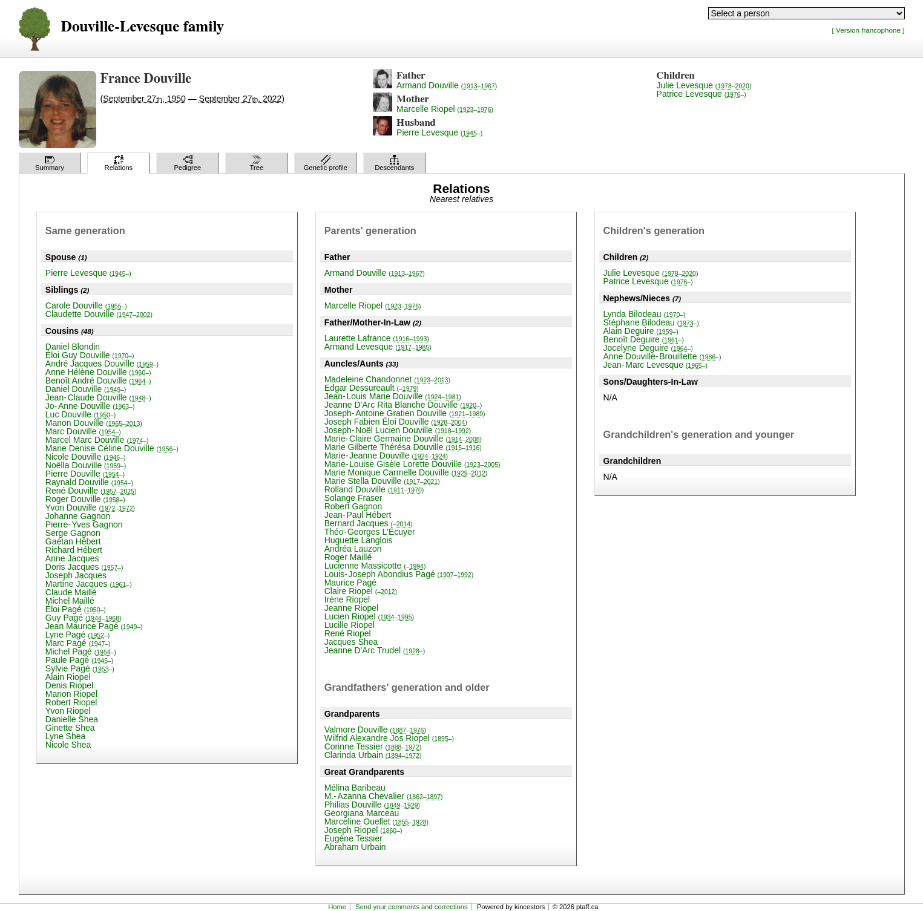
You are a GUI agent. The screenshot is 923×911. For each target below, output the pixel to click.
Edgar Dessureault (371, 388)
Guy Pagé (83, 617)
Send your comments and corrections (411, 906)
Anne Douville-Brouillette (662, 356)
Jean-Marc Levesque (655, 365)
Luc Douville (80, 414)
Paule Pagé (79, 660)
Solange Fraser (353, 498)
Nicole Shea (68, 744)
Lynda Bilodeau (644, 314)
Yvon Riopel (68, 711)
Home (337, 906)
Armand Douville (446, 85)
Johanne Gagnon (77, 516)
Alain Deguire (640, 331)
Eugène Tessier (353, 838)
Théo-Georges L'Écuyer (369, 532)
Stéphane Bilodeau (651, 322)
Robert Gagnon (353, 506)
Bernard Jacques (368, 523)
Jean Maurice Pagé (94, 626)
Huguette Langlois (358, 540)
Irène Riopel (347, 599)
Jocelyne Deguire (648, 348)
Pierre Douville (85, 473)
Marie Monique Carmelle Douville (406, 472)
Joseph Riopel (363, 830)
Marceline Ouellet (376, 821)
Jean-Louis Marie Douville (392, 396)
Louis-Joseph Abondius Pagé (399, 574)
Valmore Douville (375, 729)
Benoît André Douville (98, 380)
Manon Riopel (71, 694)
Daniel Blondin (72, 346)
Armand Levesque (378, 346)
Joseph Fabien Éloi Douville (395, 421)
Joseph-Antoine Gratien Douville (404, 413)
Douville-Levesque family (142, 26)
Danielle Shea (71, 719)
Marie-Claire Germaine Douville (403, 438)
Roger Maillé (348, 557)
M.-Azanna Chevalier (383, 796)
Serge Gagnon (72, 533)
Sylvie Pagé (79, 668)
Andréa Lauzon (353, 548)
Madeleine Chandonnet (387, 379)
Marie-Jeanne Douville (386, 455)
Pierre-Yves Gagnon (84, 524)
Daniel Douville (85, 389)
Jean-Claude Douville (98, 397)
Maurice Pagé (350, 582)
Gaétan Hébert (73, 541)
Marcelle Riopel (444, 109)
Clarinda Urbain (373, 755)
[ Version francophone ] (868, 30)
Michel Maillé (69, 601)
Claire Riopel (360, 591)
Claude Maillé (71, 592)
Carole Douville (86, 305)
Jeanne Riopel (351, 608)
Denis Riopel (69, 685)
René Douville (91, 490)
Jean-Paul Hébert (358, 515)
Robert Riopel (71, 702)
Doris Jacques (84, 567)
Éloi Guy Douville (89, 355)
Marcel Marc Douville (97, 440)
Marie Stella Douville (382, 481)
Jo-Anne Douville (90, 406)
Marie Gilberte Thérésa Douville (403, 447)
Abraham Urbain (355, 847)
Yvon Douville (90, 507)
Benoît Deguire (644, 339)
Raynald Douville (89, 482)
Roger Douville (85, 499)
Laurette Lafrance (376, 338)
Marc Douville (83, 431)
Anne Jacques (72, 558)
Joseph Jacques (76, 575)
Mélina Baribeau (355, 787)
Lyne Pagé (77, 634)
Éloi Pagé (75, 609)
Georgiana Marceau (361, 813)
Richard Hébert (73, 550)
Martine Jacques (88, 584)
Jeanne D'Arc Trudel (374, 650)
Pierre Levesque (439, 132)
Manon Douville (93, 423)
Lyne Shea (65, 736)
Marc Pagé (78, 643)
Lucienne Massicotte (375, 565)
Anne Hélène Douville (98, 372)
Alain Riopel (68, 677)
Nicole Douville (85, 457)
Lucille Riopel (349, 625)
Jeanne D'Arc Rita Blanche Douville (403, 405)
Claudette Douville (99, 314)
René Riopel (347, 633)
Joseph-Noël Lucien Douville (397, 430)
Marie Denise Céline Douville (112, 448)
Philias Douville (372, 804)
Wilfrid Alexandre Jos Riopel (389, 738)
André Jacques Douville (102, 363)
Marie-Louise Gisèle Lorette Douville (412, 464)
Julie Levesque (704, 85)
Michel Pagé (80, 651)
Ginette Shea (70, 728)
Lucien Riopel (369, 616)
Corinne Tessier (372, 746)
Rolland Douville (374, 489)
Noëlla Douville (85, 465)
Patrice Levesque (701, 94)
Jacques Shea (351, 642)
